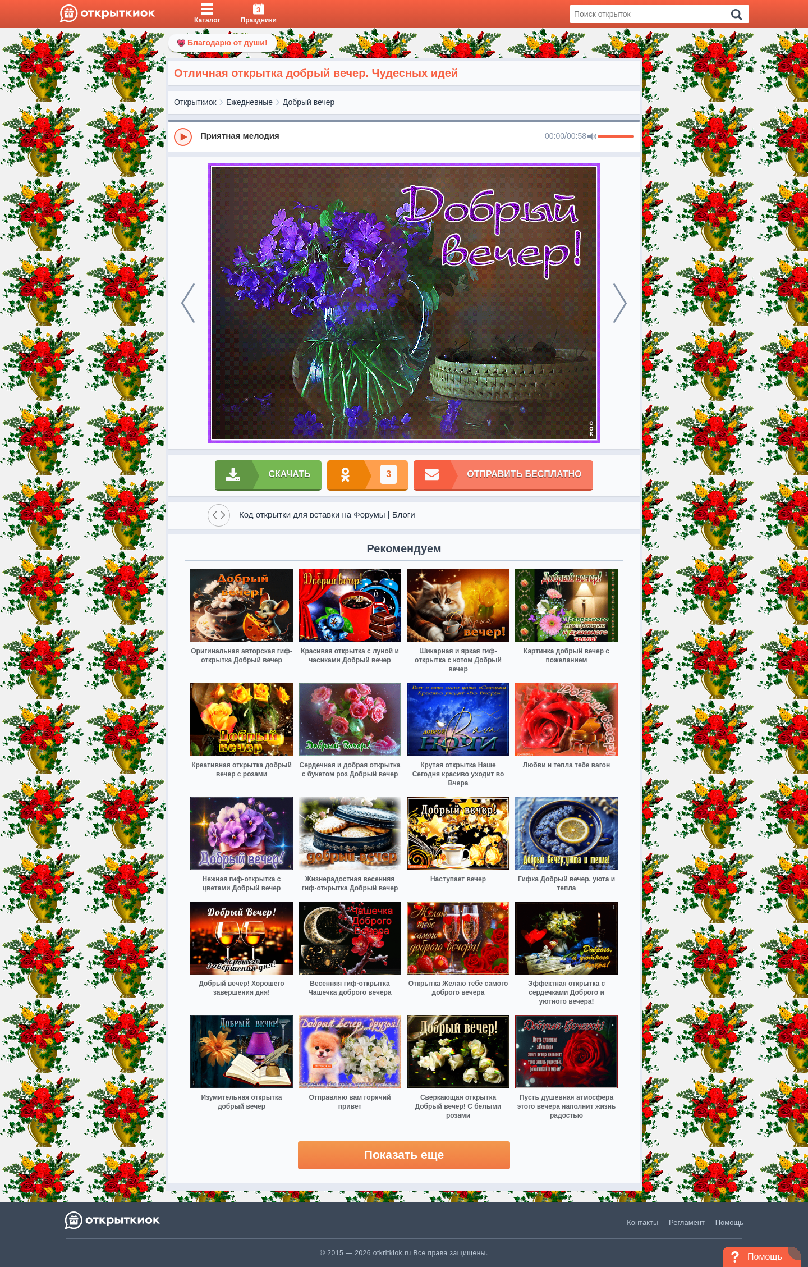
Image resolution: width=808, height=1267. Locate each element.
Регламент (687, 1222)
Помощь (729, 1222)
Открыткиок (195, 102)
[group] (404, 136)
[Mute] (592, 137)
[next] (620, 303)
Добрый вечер (308, 102)
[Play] (183, 137)
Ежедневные (249, 102)
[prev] (188, 303)
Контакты (642, 1222)
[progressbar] (616, 137)
